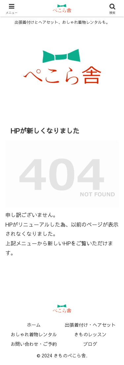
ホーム (34, 324)
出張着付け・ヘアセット (90, 324)
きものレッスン (90, 334)
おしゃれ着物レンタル (34, 334)
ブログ (90, 344)
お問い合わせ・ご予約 (34, 344)
